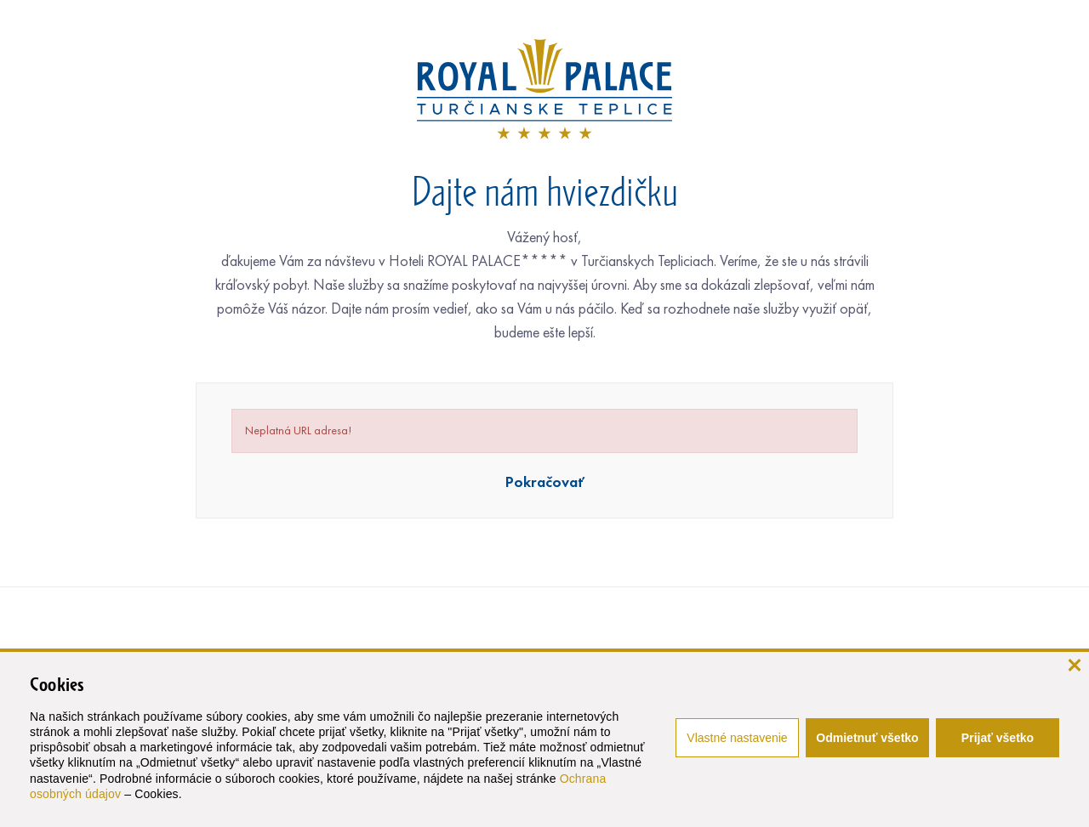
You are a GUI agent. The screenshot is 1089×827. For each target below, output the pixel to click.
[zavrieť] (1074, 663)
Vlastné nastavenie (737, 738)
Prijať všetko (997, 738)
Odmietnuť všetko (867, 738)
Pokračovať (544, 482)
